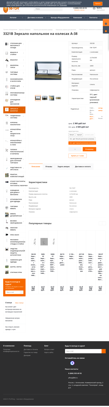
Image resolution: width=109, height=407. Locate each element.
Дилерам (27, 355)
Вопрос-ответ (49, 349)
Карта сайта (48, 352)
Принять (98, 3)
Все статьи (19, 303)
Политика (63, 5)
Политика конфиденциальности (11, 350)
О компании (8, 346)
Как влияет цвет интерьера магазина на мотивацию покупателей (13, 309)
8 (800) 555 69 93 (80, 8)
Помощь (27, 346)
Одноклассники (67, 363)
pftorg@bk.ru (73, 378)
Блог (46, 346)
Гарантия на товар (30, 352)
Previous (32, 98)
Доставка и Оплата (31, 349)
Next (63, 98)
